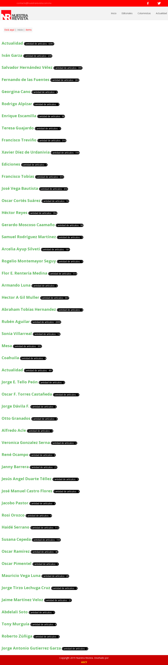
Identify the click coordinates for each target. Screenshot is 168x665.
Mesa (7, 345)
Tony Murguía (15, 623)
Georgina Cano (16, 91)
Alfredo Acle (14, 430)
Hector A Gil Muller (20, 297)
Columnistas (144, 13)
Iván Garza (12, 55)
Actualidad (161, 13)
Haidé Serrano (15, 527)
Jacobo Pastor (15, 502)
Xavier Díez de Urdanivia (26, 152)
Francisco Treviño (19, 140)
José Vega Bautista (20, 188)
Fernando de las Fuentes (26, 79)
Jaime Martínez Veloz (22, 599)
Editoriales (127, 13)
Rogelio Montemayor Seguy (29, 261)
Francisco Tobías (18, 176)
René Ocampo (15, 454)
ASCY (84, 662)
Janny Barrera (15, 466)
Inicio (113, 13)
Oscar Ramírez (16, 551)
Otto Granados (16, 418)
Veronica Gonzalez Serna (26, 442)
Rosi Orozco (13, 515)
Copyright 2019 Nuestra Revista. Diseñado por (84, 657)
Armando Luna (16, 285)
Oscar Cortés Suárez (21, 200)
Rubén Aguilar (16, 321)
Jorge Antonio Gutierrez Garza (31, 648)
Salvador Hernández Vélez (27, 67)
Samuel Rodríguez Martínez (29, 236)
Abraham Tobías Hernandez (29, 309)
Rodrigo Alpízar (17, 103)
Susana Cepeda (16, 539)
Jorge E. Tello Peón (20, 382)
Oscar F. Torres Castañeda (27, 394)
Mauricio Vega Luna (21, 575)
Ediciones (11, 164)
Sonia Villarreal (17, 333)
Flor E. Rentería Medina (24, 273)
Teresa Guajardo (18, 128)
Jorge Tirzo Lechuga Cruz (26, 587)
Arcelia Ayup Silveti (21, 249)
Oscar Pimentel (17, 563)
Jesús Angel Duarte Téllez (27, 478)
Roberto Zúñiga (17, 636)
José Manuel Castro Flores (27, 490)
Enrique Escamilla (19, 115)
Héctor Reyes (14, 212)
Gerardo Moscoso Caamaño (28, 224)
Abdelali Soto (15, 611)
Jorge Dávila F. (15, 406)
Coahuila (10, 357)
